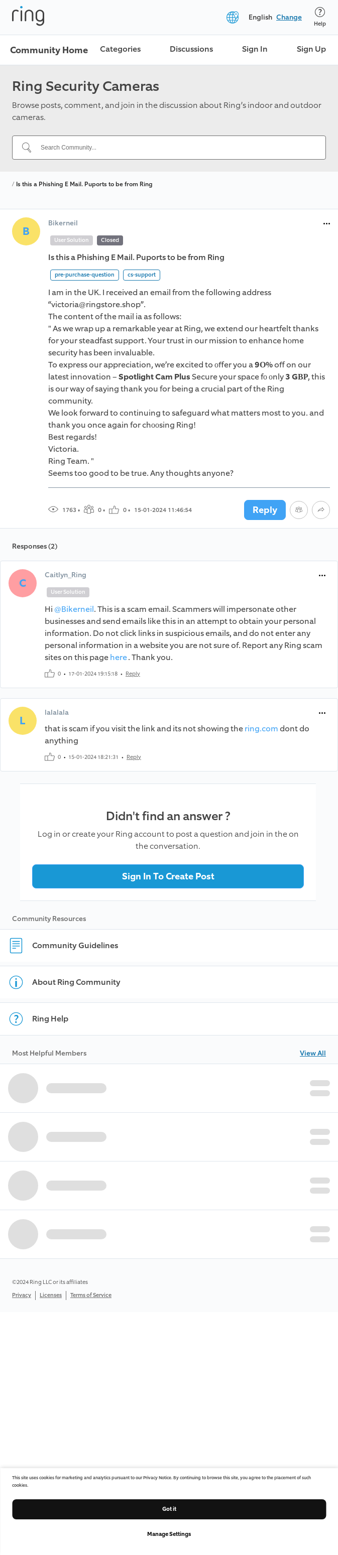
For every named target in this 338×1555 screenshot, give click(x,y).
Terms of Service (90, 1295)
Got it (169, 1509)
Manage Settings (169, 1534)
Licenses (51, 1295)
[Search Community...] (175, 147)
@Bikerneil (74, 609)
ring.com (261, 728)
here (119, 657)
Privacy (21, 1295)
